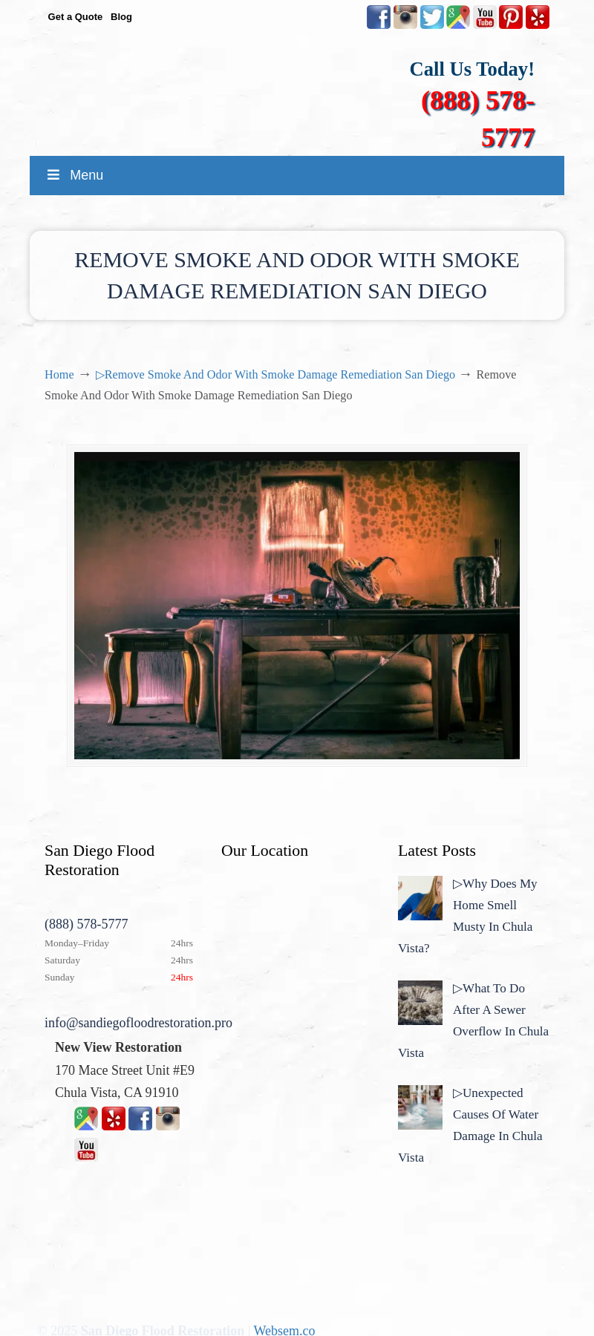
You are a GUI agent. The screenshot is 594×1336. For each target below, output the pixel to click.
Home (59, 375)
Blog (121, 16)
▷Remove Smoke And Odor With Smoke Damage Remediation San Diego (275, 375)
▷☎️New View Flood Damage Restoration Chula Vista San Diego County (312, 87)
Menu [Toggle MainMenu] (74, 175)
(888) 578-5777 (86, 924)
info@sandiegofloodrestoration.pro (138, 1022)
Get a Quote (75, 16)
